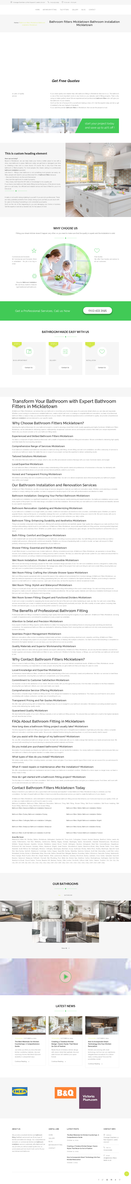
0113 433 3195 (97, 310)
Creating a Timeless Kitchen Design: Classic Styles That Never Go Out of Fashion (64, 1044)
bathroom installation (12, 170)
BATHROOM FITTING (50, 9)
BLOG (84, 9)
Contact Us (29, 367)
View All (66, 948)
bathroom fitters (101, 98)
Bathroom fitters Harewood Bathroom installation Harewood (31, 808)
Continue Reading (22, 1061)
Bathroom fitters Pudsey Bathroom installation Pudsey (29, 814)
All (59, 895)
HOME (37, 9)
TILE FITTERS (64, 9)
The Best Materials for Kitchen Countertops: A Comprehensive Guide (27, 1044)
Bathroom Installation (30, 282)
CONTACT (92, 9)
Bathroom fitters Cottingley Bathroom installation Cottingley (31, 820)
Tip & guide (19, 1038)
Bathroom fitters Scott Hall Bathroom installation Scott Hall (31, 833)
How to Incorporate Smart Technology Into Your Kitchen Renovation (99, 1044)
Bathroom (68, 895)
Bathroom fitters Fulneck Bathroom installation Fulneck (84, 833)
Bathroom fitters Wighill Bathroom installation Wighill (84, 820)
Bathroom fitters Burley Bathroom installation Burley (83, 826)
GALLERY (75, 9)
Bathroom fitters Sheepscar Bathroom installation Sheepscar (32, 826)
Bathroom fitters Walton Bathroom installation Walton (84, 808)
